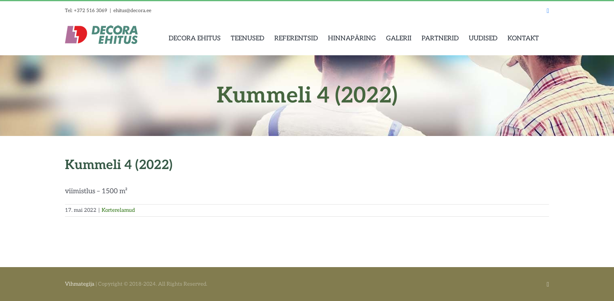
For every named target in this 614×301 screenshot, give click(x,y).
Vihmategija (79, 284)
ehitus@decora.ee (132, 11)
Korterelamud (118, 210)
